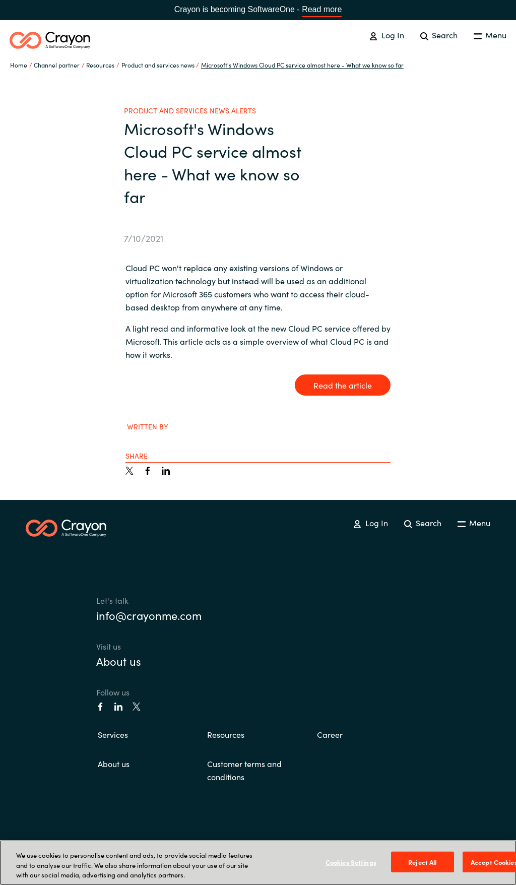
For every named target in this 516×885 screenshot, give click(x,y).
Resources (225, 734)
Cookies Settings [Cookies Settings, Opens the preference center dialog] (351, 861)
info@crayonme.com (149, 615)
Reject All (422, 861)
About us (118, 661)
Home (18, 64)
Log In (386, 34)
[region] (258, 862)
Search (439, 34)
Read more (322, 9)
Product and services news (158, 64)
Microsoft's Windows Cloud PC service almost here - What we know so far (302, 64)
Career (330, 734)
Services (113, 734)
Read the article (342, 385)
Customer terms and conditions (244, 770)
